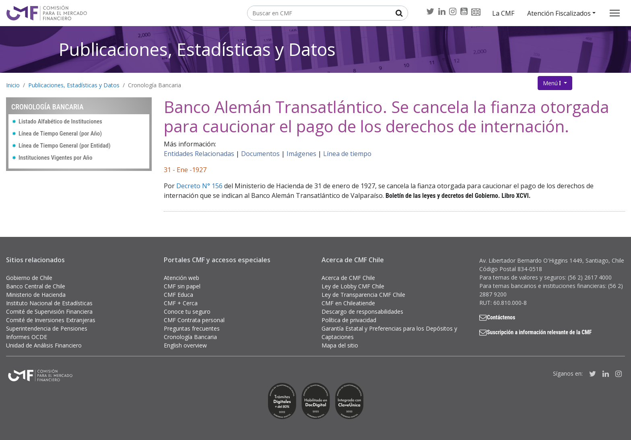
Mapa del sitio (340, 345)
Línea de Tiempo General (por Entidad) (65, 145)
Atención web (181, 278)
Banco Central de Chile (35, 286)
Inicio (13, 85)
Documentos (260, 153)
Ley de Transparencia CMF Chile (363, 294)
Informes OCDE (26, 337)
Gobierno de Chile (29, 278)
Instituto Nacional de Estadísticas (49, 303)
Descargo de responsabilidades (362, 311)
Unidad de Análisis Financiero (44, 345)
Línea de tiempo (347, 153)
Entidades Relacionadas (199, 153)
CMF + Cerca (181, 303)
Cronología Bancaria (154, 85)
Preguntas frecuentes (192, 328)
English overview (185, 345)
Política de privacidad (349, 320)
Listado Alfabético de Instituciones (60, 121)
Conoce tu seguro (187, 311)
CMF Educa (178, 294)
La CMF (503, 13)
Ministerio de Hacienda (36, 294)
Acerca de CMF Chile (348, 278)
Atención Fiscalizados (559, 13)
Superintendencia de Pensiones (46, 328)
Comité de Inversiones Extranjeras (50, 320)
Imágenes (301, 153)
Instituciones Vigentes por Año (55, 157)
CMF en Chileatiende (348, 303)
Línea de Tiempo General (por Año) (60, 133)
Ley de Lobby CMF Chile (353, 286)
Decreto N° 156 (199, 185)
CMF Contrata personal (194, 320)
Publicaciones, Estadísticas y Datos (197, 49)
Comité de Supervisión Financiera (49, 311)
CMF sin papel (182, 286)
